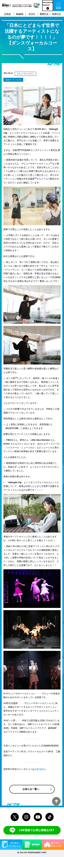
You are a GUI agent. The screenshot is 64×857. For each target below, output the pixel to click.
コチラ (37, 769)
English (19, 14)
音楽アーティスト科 (13, 80)
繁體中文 (44, 14)
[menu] (58, 5)
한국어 (32, 14)
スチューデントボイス (25, 74)
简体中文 (56, 14)
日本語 (7, 14)
